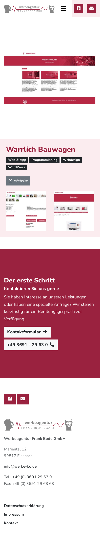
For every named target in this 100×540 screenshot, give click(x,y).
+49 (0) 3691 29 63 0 (32, 477)
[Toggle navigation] (63, 8)
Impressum (14, 514)
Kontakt (11, 523)
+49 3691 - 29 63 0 (31, 345)
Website (18, 180)
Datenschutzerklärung (24, 506)
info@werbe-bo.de (20, 466)
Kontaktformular (27, 332)
